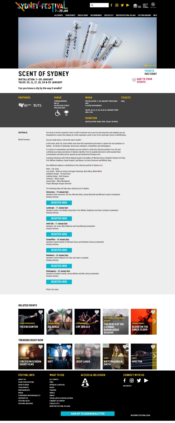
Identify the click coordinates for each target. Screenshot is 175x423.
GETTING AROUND (144, 15)
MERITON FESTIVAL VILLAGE (125, 15)
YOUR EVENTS (70, 15)
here (101, 165)
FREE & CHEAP (83, 15)
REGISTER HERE (59, 202)
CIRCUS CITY (108, 15)
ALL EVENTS (58, 15)
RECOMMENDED (96, 15)
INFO (155, 15)
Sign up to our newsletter (87, 413)
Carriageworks (60, 101)
